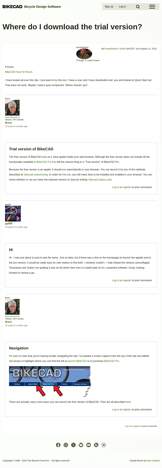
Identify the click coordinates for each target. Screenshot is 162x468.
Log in (115, 409)
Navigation (18, 348)
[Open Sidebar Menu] (152, 6)
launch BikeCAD (77, 361)
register (127, 409)
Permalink (81, 234)
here (128, 402)
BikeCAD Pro (111, 361)
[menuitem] (109, 6)
